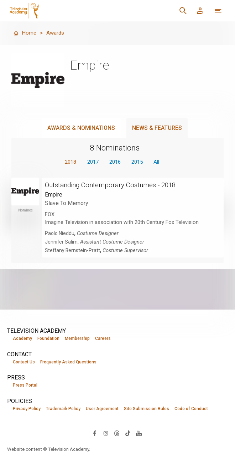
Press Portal (25, 385)
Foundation (48, 338)
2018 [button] (66, 162)
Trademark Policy (63, 409)
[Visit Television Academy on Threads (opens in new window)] (116, 433)
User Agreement (102, 409)
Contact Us (24, 361)
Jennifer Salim (61, 242)
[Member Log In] (200, 10)
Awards (56, 33)
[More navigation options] (218, 10)
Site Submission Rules (146, 409)
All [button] (160, 162)
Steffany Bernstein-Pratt (73, 251)
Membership (77, 338)
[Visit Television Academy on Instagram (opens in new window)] (105, 433)
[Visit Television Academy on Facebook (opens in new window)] (94, 433)
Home (25, 33)
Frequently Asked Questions (68, 361)
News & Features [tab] (157, 127)
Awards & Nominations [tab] (81, 127)
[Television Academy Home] (69, 10)
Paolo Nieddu (60, 233)
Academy (22, 338)
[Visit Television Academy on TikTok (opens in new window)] (127, 433)
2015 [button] (139, 162)
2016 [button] (115, 162)
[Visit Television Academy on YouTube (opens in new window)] (138, 433)
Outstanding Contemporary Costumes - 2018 (115, 185)
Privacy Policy (27, 409)
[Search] (183, 10)
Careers (103, 338)
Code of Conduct (191, 409)
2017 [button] (90, 162)
